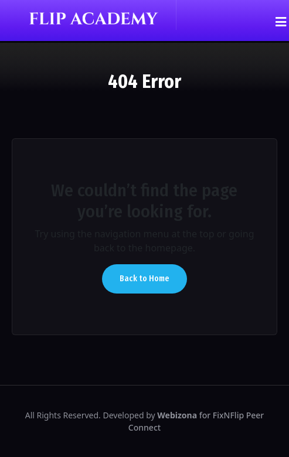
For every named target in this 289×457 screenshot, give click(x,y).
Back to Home (144, 279)
